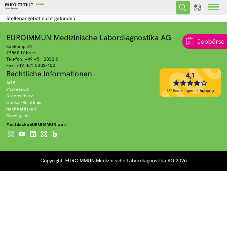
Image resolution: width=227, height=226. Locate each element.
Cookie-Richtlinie (24, 102)
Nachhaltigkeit (21, 109)
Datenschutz (19, 96)
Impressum (18, 89)
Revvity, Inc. (18, 115)
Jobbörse (210, 41)
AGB (10, 82)
